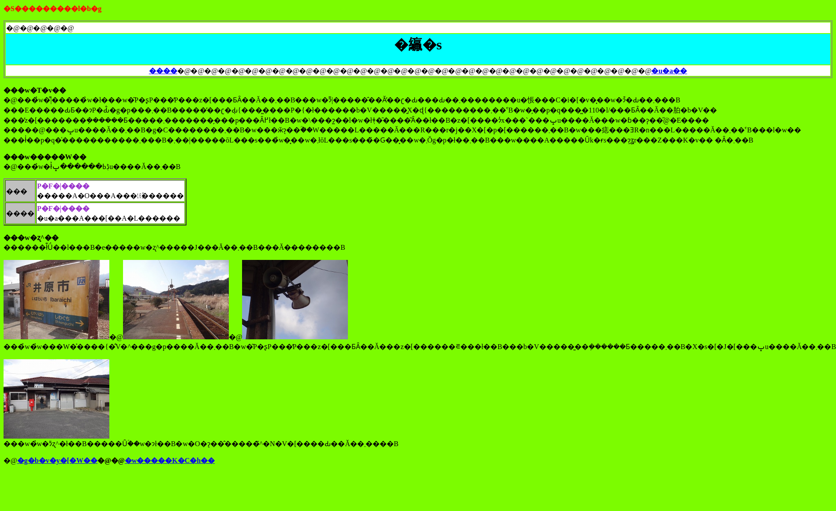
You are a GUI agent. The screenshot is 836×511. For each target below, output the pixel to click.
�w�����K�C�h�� (170, 460)
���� (163, 71)
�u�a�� (669, 71)
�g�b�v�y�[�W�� (57, 460)
